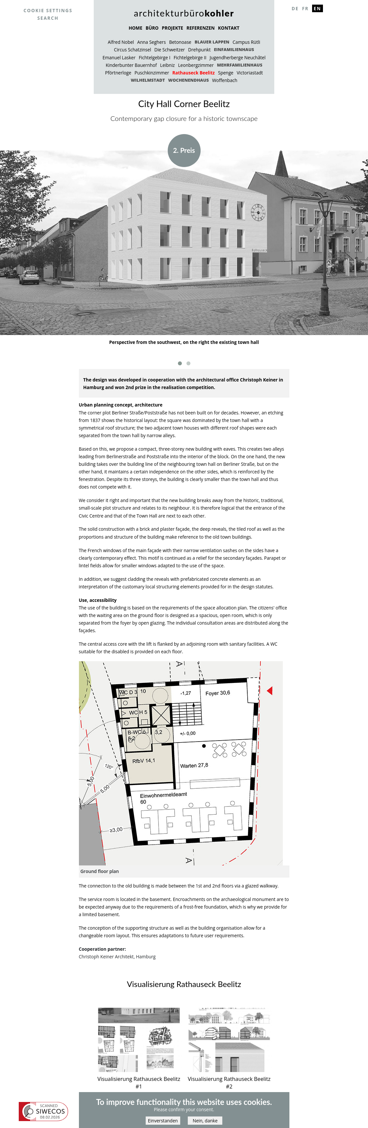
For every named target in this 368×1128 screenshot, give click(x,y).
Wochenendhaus (188, 80)
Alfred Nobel (121, 42)
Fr (305, 8)
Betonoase (180, 42)
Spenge (225, 73)
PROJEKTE (172, 28)
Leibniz (167, 65)
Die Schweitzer (169, 49)
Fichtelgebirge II (190, 57)
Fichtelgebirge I (154, 57)
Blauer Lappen (212, 42)
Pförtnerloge (118, 73)
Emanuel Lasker (119, 57)
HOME (135, 28)
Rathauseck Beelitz (193, 73)
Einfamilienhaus (234, 49)
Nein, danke (205, 1120)
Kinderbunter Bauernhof (131, 65)
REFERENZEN (200, 28)
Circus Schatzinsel (132, 49)
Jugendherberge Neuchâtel (238, 57)
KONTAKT (228, 28)
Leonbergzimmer (195, 65)
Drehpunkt (199, 49)
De (295, 8)
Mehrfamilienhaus (239, 65)
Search (48, 18)
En (317, 8)
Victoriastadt (250, 73)
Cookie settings (47, 10)
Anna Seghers (151, 42)
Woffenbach (224, 80)
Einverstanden (163, 1120)
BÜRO (152, 28)
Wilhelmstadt (148, 80)
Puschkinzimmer (152, 73)
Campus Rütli (246, 42)
